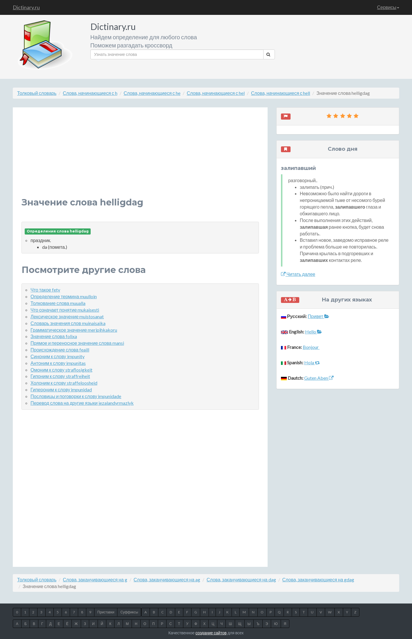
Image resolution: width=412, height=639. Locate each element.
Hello (313, 331)
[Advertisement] (140, 157)
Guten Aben (319, 378)
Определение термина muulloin (64, 296)
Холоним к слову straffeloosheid (64, 383)
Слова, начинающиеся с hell (280, 93)
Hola (312, 362)
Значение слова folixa (54, 336)
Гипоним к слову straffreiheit (60, 376)
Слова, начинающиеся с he (152, 93)
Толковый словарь (36, 93)
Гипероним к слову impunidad (61, 389)
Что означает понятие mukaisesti (65, 310)
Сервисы (388, 7)
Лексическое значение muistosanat (67, 316)
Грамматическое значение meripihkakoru (74, 330)
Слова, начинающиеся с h (90, 93)
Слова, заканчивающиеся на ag (167, 579)
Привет (318, 316)
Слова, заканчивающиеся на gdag (318, 579)
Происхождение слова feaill (60, 349)
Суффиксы (129, 612)
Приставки (105, 612)
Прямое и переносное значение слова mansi (77, 343)
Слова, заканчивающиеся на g (95, 579)
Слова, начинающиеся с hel (216, 93)
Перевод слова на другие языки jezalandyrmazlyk (82, 403)
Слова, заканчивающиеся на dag (241, 579)
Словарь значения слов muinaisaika (68, 323)
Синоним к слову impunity (58, 356)
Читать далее (298, 274)
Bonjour (311, 347)
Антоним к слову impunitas (58, 363)
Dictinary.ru (26, 7)
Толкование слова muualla (58, 303)
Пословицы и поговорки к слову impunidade (76, 396)
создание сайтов (211, 632)
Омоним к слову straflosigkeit (61, 369)
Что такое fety (45, 289)
